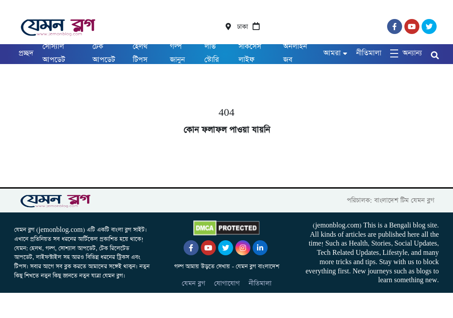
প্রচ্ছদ (26, 53)
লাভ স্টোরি (211, 53)
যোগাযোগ (227, 283)
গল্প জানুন (177, 53)
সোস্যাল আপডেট (53, 53)
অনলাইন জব (295, 53)
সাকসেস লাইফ (249, 53)
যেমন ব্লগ (193, 283)
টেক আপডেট (103, 53)
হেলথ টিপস (140, 53)
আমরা (332, 53)
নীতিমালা (368, 53)
